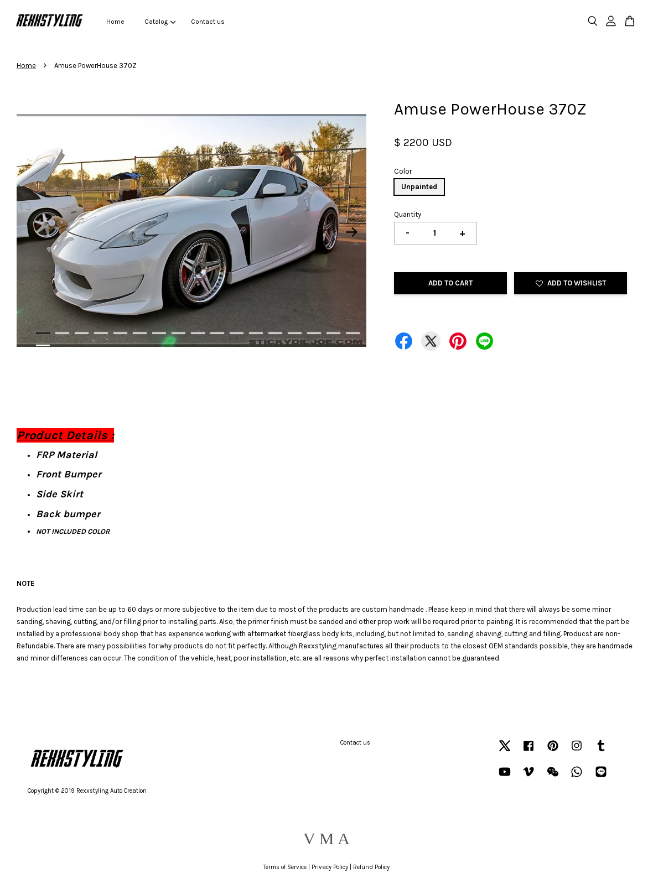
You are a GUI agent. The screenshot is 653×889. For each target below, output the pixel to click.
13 (275, 333)
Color (403, 171)
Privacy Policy (330, 867)
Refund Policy (371, 867)
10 (217, 333)
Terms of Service (285, 867)
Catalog (159, 21)
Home (115, 21)
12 (256, 333)
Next (351, 232)
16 (333, 333)
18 (43, 345)
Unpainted (419, 187)
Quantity (407, 214)
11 (236, 333)
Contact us (208, 21)
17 (353, 333)
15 (314, 333)
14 (295, 333)
